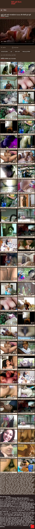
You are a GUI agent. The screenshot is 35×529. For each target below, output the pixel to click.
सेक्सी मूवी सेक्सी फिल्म (28, 519)
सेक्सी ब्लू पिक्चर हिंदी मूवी (14, 489)
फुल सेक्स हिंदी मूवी (24, 476)
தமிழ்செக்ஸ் (17, 505)
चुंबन (11, 51)
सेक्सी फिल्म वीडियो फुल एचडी (7, 485)
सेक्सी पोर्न (25, 525)
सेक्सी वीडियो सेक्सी (20, 521)
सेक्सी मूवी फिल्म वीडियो (23, 490)
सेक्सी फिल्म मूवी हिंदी (17, 484)
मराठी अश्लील (27, 509)
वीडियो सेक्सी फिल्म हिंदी (27, 505)
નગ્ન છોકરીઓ (4, 509)
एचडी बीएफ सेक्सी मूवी (14, 474)
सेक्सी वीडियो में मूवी (23, 513)
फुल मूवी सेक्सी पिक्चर (13, 476)
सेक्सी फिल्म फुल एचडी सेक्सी (17, 506)
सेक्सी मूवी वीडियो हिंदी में (16, 494)
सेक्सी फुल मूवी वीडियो (26, 51)
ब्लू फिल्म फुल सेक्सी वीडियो (25, 479)
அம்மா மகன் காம (17, 516)
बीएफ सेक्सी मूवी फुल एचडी (12, 479)
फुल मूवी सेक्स (18, 524)
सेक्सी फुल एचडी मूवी (25, 486)
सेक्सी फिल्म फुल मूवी (17, 519)
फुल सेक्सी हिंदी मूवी (22, 477)
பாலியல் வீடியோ (5, 510)
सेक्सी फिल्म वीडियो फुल (28, 484)
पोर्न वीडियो (14, 499)
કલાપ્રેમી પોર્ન (7, 500)
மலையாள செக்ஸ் (28, 511)
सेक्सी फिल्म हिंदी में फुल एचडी (12, 486)
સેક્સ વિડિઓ (25, 524)
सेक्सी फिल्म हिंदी (11, 515)
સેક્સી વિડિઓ (8, 499)
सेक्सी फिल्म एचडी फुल (13, 482)
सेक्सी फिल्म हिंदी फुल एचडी (21, 485)
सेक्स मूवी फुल (7, 504)
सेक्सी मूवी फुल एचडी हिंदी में (24, 491)
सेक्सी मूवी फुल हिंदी (14, 492)
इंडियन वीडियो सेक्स (8, 505)
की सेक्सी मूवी (28, 520)
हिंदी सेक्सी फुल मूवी (29, 506)
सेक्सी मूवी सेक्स (21, 510)
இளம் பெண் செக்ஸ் (5, 508)
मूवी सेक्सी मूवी (23, 523)
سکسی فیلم (26, 500)
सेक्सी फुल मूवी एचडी (10, 487)
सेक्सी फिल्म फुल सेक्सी (5, 484)
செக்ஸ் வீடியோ (6, 513)
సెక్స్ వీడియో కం (18, 514)
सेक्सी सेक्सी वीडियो (4, 506)
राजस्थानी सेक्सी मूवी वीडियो (12, 480)
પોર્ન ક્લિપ (13, 510)
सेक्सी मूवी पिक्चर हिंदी (11, 490)
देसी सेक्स (2, 526)
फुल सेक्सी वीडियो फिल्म (11, 477)
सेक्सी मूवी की (11, 521)
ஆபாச (30, 525)
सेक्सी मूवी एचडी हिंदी (26, 489)
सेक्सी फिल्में (15, 513)
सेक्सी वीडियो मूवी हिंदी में (14, 518)
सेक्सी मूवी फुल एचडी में (10, 491)
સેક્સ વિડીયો (15, 504)
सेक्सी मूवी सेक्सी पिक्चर (29, 494)
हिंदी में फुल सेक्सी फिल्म (24, 499)
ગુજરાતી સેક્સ (12, 509)
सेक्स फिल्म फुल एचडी (13, 481)
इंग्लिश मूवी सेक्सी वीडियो (13, 523)
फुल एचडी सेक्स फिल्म (24, 475)
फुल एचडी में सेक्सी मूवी (13, 475)
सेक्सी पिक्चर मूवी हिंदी (24, 481)
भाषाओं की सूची (3, 521)
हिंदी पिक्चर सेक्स (27, 516)
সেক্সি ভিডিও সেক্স (8, 525)
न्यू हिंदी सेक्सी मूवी (24, 474)
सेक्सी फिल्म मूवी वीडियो (5, 519)
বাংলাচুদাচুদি (19, 509)
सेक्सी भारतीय (17, 51)
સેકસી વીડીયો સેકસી (21, 501)
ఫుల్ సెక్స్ (27, 515)
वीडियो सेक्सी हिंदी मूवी (25, 480)
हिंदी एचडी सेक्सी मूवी (19, 520)
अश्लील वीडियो (10, 524)
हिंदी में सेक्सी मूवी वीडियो (27, 518)
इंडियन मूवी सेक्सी (4, 474)
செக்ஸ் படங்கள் (17, 525)
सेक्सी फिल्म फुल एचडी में (26, 482)
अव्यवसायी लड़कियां (4, 51)
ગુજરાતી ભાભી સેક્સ (17, 500)
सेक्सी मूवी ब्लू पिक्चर (5, 494)
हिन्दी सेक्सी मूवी (11, 501)
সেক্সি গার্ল (28, 510)
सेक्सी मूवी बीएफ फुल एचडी (26, 492)
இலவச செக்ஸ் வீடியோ (16, 511)
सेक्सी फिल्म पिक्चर (9, 514)
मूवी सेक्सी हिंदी (23, 504)
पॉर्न (1, 513)
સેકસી (2, 499)
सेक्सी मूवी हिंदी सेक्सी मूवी (28, 508)
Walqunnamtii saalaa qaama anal (9, 503)
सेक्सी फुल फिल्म (27, 514)
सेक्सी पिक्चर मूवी (20, 515)
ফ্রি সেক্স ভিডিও (8, 516)
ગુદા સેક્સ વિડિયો (16, 508)
